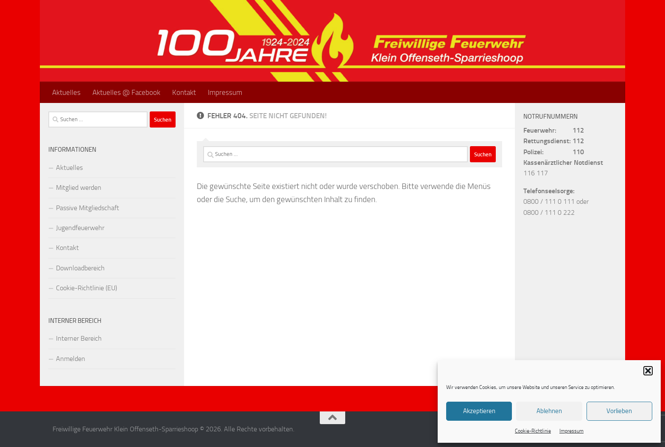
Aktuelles (66, 92)
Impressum (571, 431)
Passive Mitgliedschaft (87, 208)
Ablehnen (549, 411)
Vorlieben (619, 411)
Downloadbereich (80, 268)
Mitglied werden (78, 187)
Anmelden (70, 359)
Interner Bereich (79, 338)
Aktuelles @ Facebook (126, 92)
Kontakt (184, 92)
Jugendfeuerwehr (80, 228)
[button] (648, 370)
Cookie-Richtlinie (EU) (86, 288)
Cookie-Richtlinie (533, 431)
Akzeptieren (479, 411)
